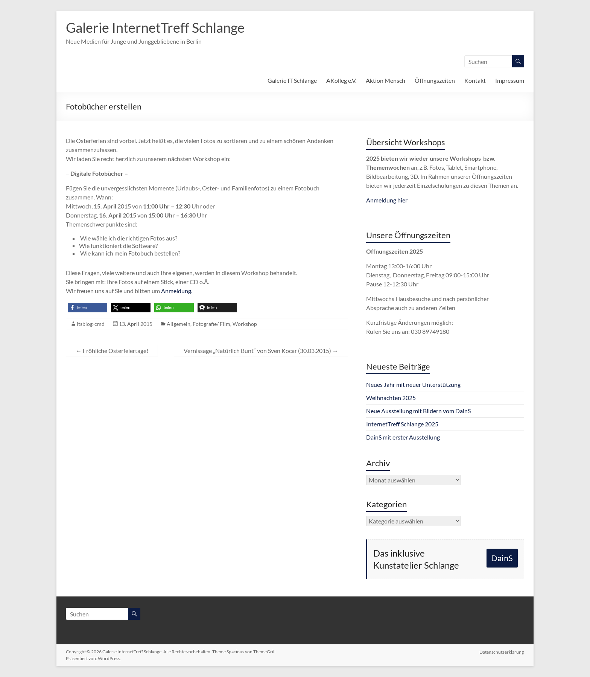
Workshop (245, 324)
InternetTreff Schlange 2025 (402, 423)
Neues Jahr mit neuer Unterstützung (413, 384)
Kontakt (475, 80)
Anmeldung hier (387, 200)
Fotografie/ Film (211, 324)
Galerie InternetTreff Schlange (155, 27)
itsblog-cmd (91, 324)
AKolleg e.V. (341, 80)
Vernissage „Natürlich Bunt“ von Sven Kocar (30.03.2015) (261, 350)
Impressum (509, 80)
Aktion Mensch (385, 80)
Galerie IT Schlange (292, 80)
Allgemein (178, 324)
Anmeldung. (176, 290)
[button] (87, 307)
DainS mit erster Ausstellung (403, 437)
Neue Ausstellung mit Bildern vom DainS (418, 410)
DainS (502, 558)
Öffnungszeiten (435, 80)
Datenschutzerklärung (502, 651)
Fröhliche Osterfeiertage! (112, 350)
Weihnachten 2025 (391, 397)
